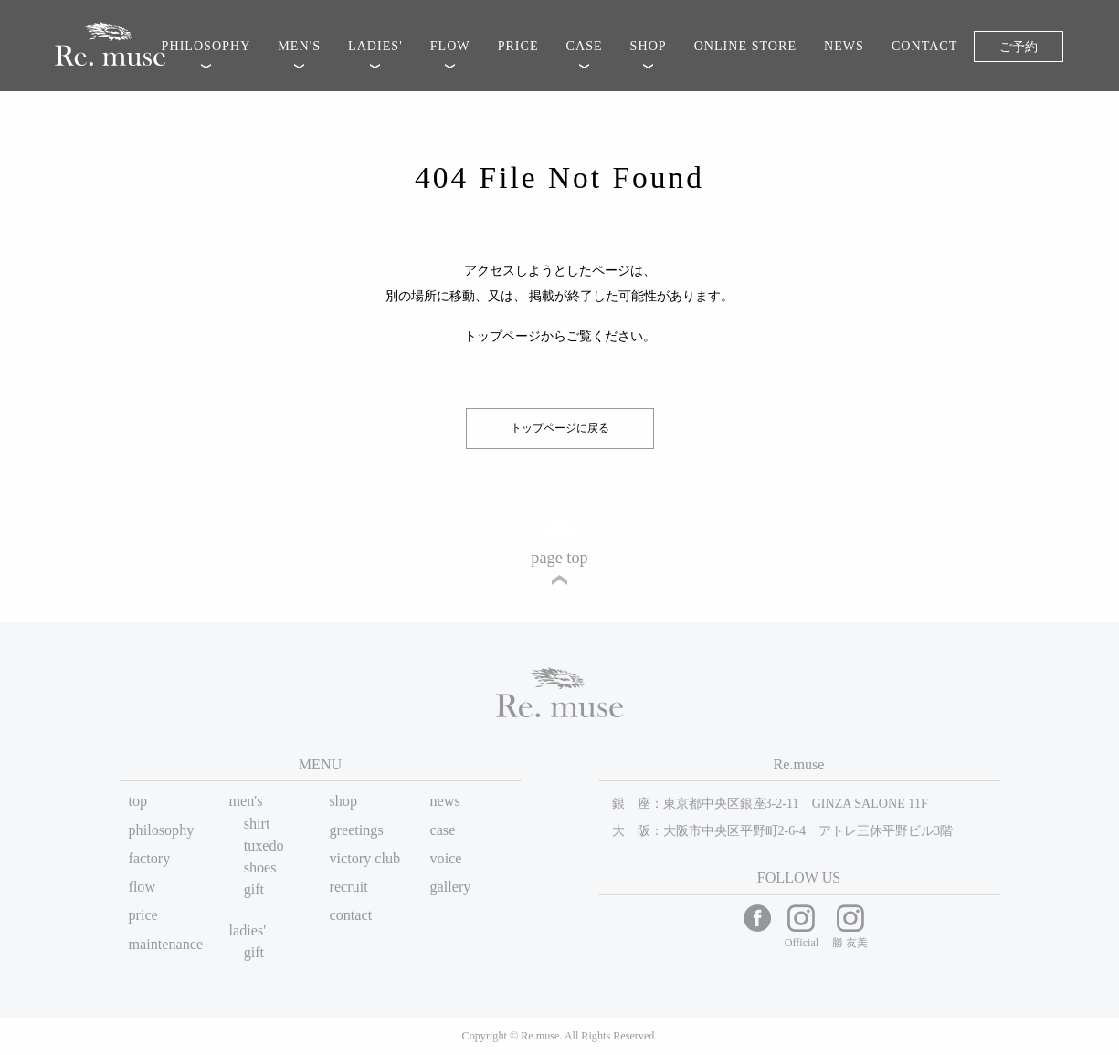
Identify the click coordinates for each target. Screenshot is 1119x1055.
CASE (584, 45)
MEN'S (299, 45)
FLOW (450, 45)
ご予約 (1018, 46)
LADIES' (375, 45)
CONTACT (924, 45)
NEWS (844, 45)
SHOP (648, 45)
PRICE (518, 45)
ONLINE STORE (745, 45)
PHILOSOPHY (206, 45)
